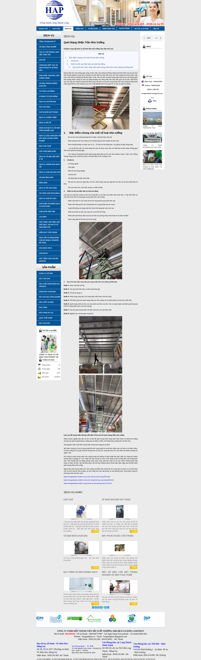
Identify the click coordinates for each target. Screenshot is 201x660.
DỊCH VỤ (68, 29)
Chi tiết (95, 531)
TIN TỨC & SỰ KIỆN (141, 29)
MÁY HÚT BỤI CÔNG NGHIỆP (49, 297)
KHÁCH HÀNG (124, 28)
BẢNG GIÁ (79, 29)
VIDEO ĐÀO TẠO (109, 29)
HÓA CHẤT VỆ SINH (46, 302)
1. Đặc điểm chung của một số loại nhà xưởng (84, 58)
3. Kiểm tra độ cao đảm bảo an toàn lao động (86, 64)
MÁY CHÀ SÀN (44, 279)
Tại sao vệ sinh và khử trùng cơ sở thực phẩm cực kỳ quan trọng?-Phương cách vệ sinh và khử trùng (119, 599)
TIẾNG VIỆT (146, 2)
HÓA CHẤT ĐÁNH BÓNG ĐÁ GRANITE (49, 285)
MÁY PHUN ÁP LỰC (46, 313)
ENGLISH (157, 2)
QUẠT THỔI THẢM (45, 318)
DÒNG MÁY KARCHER (47, 292)
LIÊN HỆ (156, 29)
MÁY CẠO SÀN (44, 323)
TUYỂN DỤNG (93, 29)
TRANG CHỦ (43, 29)
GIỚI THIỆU (56, 29)
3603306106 (70, 634)
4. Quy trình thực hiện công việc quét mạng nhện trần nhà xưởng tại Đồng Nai (101, 67)
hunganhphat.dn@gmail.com (115, 636)
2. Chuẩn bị (72, 61)
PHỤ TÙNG (43, 307)
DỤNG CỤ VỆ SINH (46, 273)
